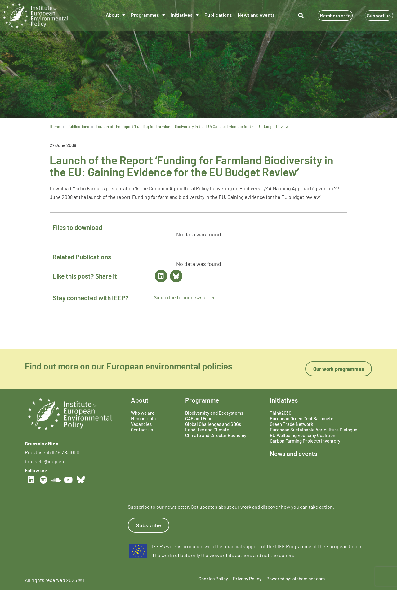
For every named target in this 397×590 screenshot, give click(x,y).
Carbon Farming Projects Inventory (305, 441)
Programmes (148, 15)
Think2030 (280, 413)
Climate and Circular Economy (215, 435)
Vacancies (141, 424)
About (115, 15)
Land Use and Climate (207, 429)
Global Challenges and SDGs (213, 424)
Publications (218, 15)
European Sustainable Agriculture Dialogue (313, 429)
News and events (256, 15)
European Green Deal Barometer (302, 418)
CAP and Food (198, 418)
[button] (301, 16)
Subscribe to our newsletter (184, 297)
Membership (143, 418)
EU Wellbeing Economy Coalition (302, 435)
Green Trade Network (291, 424)
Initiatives (185, 15)
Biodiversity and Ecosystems (214, 413)
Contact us (142, 429)
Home (55, 126)
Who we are (142, 413)
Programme (202, 400)
